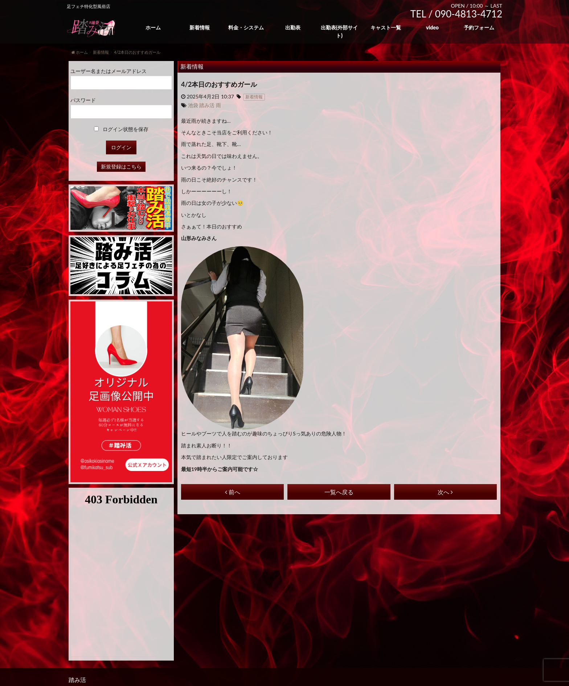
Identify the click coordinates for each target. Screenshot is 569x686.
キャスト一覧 (386, 27)
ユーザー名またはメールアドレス (108, 71)
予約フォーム (479, 27)
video (432, 27)
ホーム (153, 27)
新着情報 (199, 27)
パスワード (83, 100)
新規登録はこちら (121, 166)
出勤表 (292, 27)
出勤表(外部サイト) (339, 31)
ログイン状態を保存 (121, 129)
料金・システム (246, 27)
